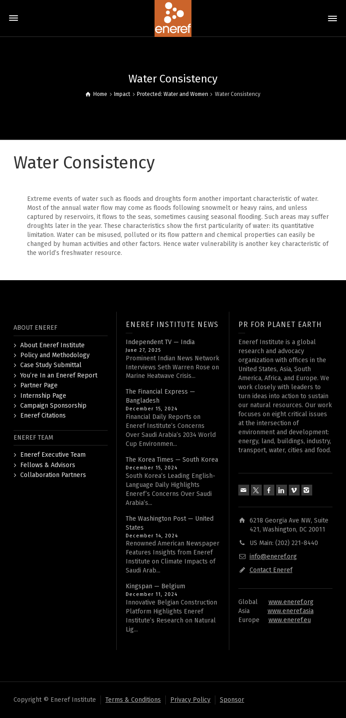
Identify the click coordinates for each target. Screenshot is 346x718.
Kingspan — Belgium (155, 586)
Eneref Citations (43, 415)
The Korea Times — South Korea (172, 460)
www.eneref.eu (290, 620)
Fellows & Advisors (47, 465)
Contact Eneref (271, 570)
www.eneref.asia (291, 611)
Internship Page (43, 396)
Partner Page (39, 385)
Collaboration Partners (53, 475)
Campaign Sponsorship (53, 405)
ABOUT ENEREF (35, 328)
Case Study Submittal (51, 365)
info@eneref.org (273, 556)
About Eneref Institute (52, 345)
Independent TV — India (160, 342)
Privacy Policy (190, 700)
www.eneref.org (291, 602)
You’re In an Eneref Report (58, 375)
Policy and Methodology (55, 355)
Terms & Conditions (133, 700)
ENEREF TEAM (33, 437)
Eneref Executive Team (53, 455)
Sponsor (232, 700)
